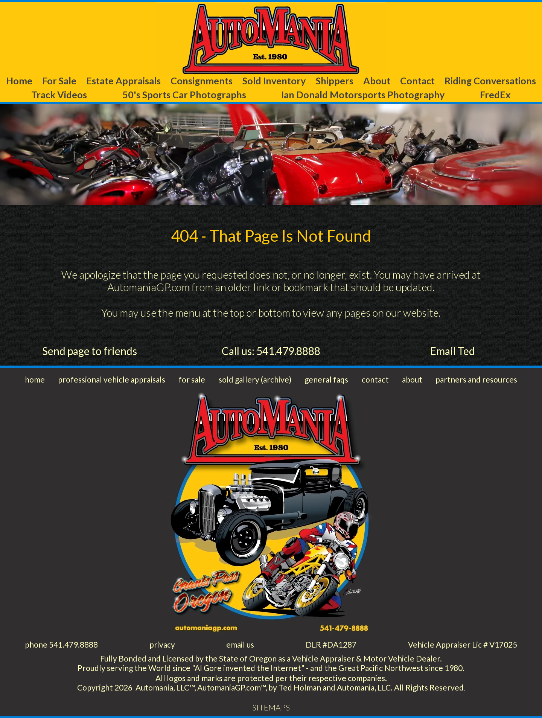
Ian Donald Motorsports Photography (363, 94)
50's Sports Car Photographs (184, 94)
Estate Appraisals (123, 80)
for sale (191, 379)
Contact (417, 80)
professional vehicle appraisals (111, 379)
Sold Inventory (274, 80)
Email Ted (452, 351)
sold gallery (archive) (255, 379)
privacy (162, 644)
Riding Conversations (490, 80)
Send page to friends (89, 351)
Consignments (202, 80)
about (412, 379)
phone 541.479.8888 (61, 644)
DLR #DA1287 (331, 644)
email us (240, 644)
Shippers (334, 80)
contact (375, 379)
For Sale (59, 80)
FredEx (495, 94)
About (376, 80)
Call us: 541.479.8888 (271, 351)
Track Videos (59, 94)
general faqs (326, 379)
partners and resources (476, 379)
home (35, 379)
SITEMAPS (271, 707)
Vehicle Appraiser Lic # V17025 (462, 644)
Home (19, 80)
